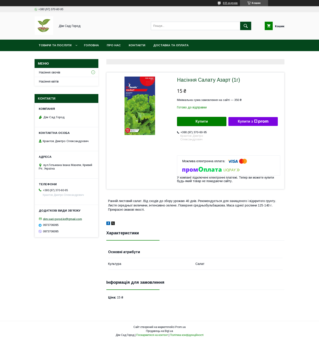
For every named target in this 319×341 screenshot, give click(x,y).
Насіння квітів (49, 81)
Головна (91, 45)
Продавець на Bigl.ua (159, 331)
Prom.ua (180, 327)
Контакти (137, 45)
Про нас (114, 45)
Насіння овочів (49, 72)
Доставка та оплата (171, 45)
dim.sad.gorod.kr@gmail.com (62, 218)
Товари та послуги (55, 45)
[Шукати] (245, 26)
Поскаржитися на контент (152, 335)
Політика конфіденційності (187, 335)
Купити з (253, 121)
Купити (202, 121)
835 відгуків (230, 3)
